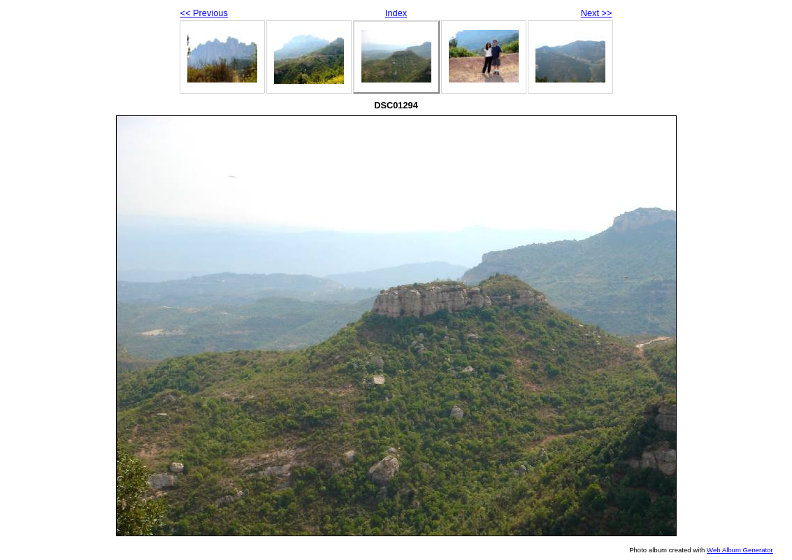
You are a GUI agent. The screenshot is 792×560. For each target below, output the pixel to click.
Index (396, 13)
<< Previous (204, 13)
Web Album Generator (740, 550)
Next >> (596, 13)
